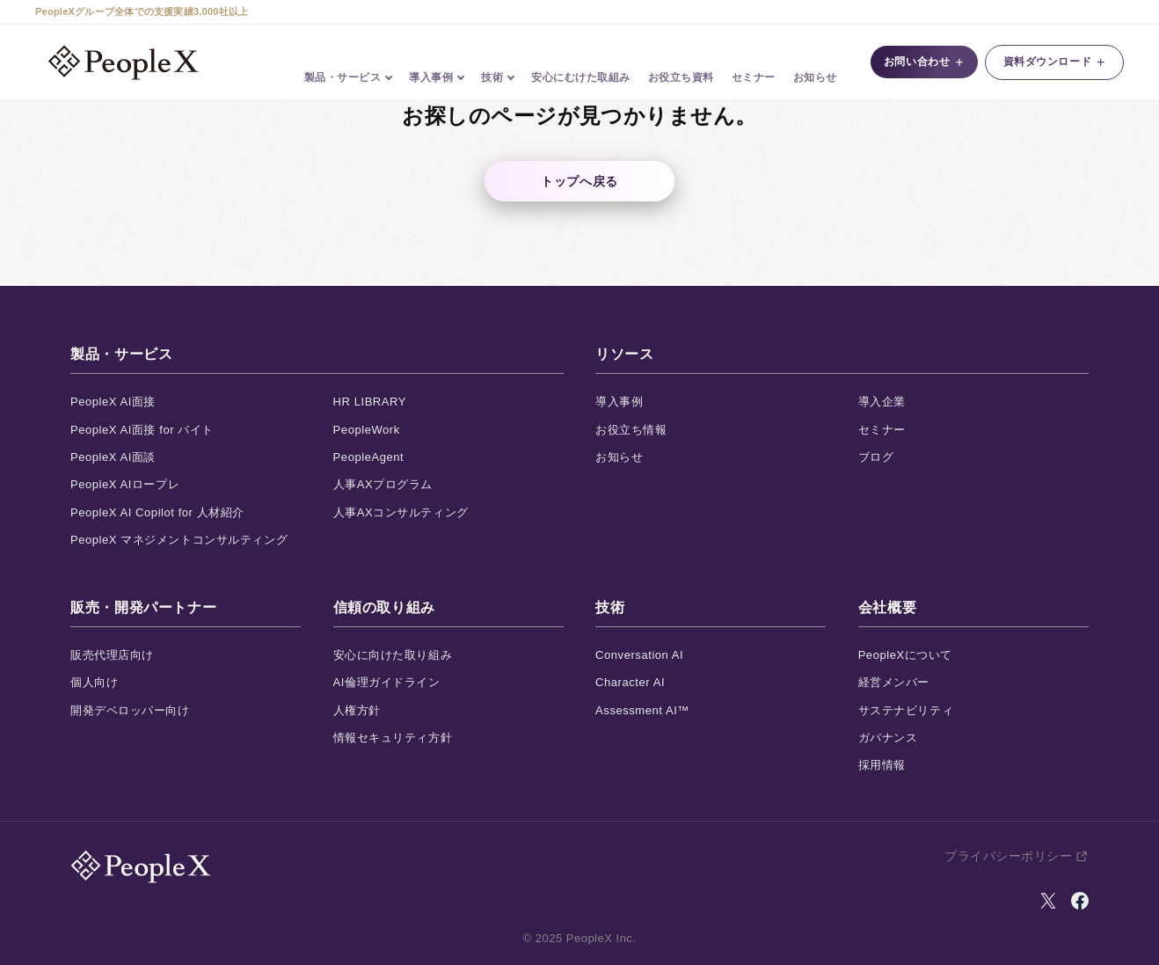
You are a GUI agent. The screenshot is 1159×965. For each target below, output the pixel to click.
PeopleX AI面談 (113, 457)
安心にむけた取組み (581, 62)
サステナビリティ (905, 710)
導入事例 (619, 401)
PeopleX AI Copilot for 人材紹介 (157, 512)
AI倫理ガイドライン (387, 682)
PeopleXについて (905, 655)
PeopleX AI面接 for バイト (142, 429)
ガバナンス (888, 737)
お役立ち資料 (681, 62)
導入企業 (882, 401)
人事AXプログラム (383, 484)
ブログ (876, 457)
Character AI (630, 682)
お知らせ (815, 62)
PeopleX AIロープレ (124, 484)
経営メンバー (893, 682)
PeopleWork (366, 429)
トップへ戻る (579, 181)
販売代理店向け (112, 655)
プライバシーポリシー (1008, 856)
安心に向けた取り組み (393, 655)
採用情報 (882, 764)
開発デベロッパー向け (130, 710)
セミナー (754, 62)
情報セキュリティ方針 (393, 737)
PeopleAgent (369, 457)
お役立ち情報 (631, 429)
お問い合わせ (919, 62)
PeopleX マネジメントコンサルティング (179, 539)
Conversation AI (639, 655)
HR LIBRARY (369, 401)
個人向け (94, 682)
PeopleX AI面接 (113, 401)
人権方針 (357, 710)
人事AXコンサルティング (401, 512)
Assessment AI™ (642, 710)
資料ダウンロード (1054, 62)
